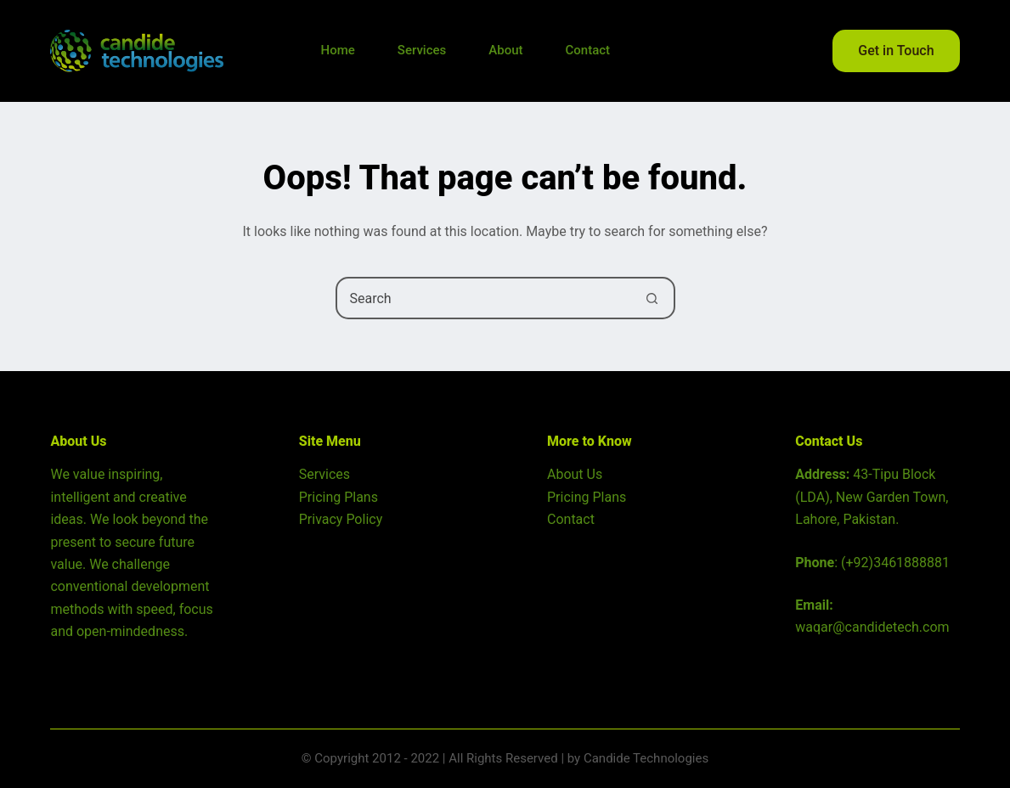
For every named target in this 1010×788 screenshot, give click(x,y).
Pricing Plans (338, 497)
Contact (587, 50)
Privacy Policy (341, 519)
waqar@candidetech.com (872, 627)
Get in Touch (896, 50)
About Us (574, 474)
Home (338, 50)
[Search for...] (484, 298)
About (505, 50)
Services (422, 50)
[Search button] (652, 298)
